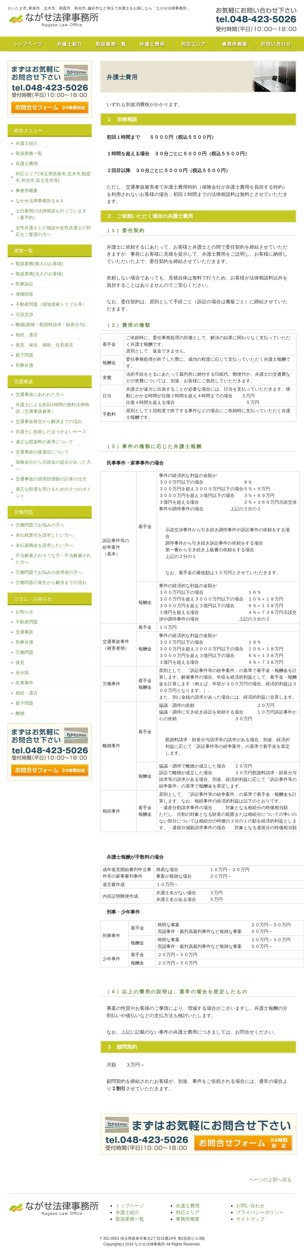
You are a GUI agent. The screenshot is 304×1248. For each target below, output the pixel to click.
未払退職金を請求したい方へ (44, 545)
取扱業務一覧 (110, 44)
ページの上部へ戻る (270, 1179)
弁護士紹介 (69, 44)
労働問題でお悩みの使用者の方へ (49, 572)
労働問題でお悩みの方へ (40, 524)
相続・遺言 (27, 692)
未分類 (22, 672)
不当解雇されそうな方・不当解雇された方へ (53, 559)
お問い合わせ (275, 44)
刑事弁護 (24, 365)
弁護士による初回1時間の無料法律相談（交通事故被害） (52, 408)
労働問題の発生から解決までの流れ (51, 582)
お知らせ (24, 611)
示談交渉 (24, 314)
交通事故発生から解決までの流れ (49, 421)
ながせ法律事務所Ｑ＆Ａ (40, 200)
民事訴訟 (24, 283)
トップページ (28, 44)
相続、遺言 (27, 334)
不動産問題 (27, 621)
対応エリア (193, 44)
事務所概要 (234, 44)
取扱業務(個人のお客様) (39, 263)
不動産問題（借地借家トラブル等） (51, 304)
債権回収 (24, 294)
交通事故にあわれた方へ (40, 394)
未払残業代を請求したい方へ (44, 535)
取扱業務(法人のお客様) (39, 273)
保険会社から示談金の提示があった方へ (53, 465)
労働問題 (24, 652)
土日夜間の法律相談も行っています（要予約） (51, 214)
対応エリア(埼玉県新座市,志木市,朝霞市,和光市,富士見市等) (53, 177)
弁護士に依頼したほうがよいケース (51, 431)
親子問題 (24, 355)
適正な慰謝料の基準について (44, 441)
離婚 (20, 713)
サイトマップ (250, 1219)
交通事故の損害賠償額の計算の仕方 (51, 478)
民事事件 (24, 682)
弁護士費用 (152, 44)
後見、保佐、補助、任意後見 (44, 344)
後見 (20, 662)
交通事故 (24, 631)
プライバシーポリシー (260, 1212)
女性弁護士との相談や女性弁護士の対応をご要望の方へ (53, 231)
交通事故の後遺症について (42, 451)
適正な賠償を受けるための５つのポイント (53, 492)
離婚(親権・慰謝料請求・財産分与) (50, 324)
